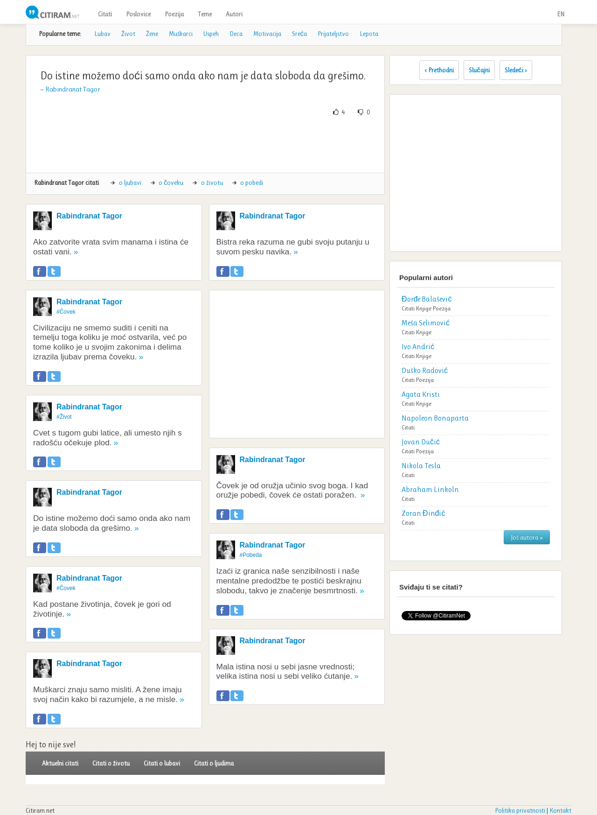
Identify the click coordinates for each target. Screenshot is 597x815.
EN (560, 14)
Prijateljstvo (333, 33)
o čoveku (171, 182)
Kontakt (560, 810)
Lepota (369, 33)
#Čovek (66, 312)
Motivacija (267, 33)
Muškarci (181, 33)
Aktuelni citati (60, 763)
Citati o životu (111, 763)
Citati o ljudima (214, 763)
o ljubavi (130, 182)
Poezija (174, 14)
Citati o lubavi (162, 763)
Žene (152, 33)
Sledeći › (516, 70)
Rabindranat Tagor (72, 89)
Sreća (299, 33)
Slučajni (479, 70)
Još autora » (527, 537)
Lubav (102, 33)
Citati (105, 14)
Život (128, 33)
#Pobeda (251, 555)
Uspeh (211, 33)
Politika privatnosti (520, 810)
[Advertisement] (205, 145)
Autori (234, 14)
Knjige (423, 308)
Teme (205, 14)
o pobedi (251, 182)
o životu (212, 182)
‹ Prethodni (439, 70)
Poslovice (138, 14)
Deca (236, 33)
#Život (64, 417)
